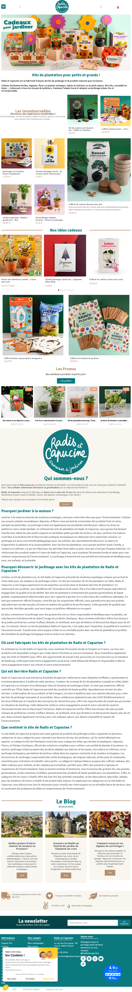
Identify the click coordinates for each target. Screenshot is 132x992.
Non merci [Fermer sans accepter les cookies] (11, 979)
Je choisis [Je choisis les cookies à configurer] (30, 979)
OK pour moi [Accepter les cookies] (48, 979)
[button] (5, 987)
